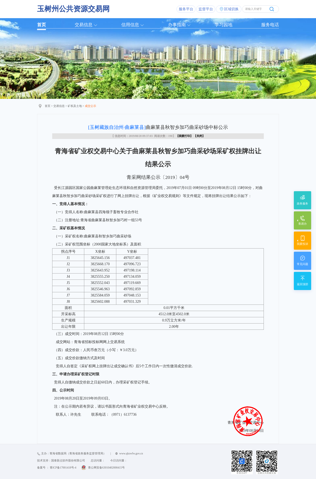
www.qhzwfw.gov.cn (131, 453)
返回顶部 (302, 284)
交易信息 (84, 24)
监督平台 (206, 9)
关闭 (199, 136)
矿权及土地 (75, 105)
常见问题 (302, 264)
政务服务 (302, 203)
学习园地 (223, 24)
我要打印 (184, 136)
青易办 (302, 223)
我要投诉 (302, 243)
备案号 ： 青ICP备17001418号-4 (56, 467)
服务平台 (186, 9)
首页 (41, 24)
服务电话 (270, 24)
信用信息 (130, 24)
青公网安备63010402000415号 (106, 467)
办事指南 (177, 24)
